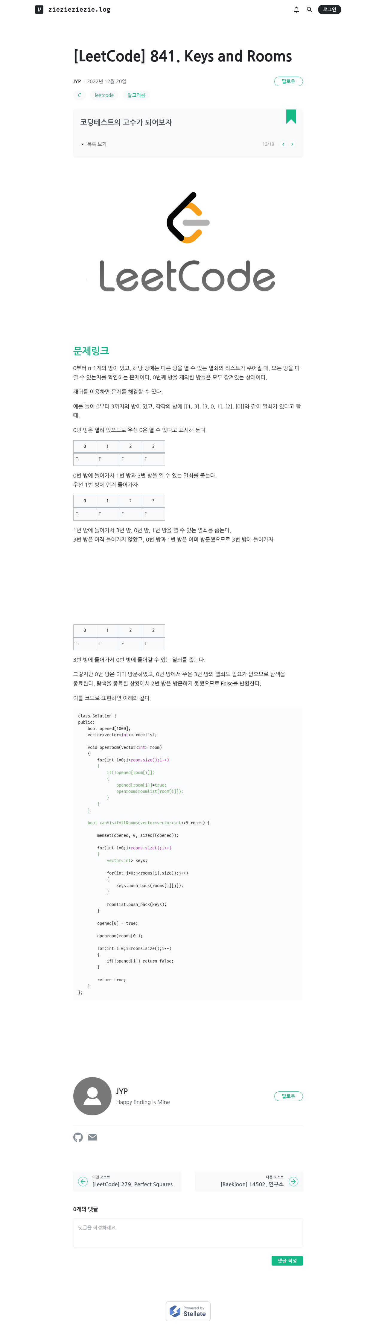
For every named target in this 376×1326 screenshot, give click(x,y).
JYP (77, 81)
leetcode (104, 95)
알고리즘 (136, 95)
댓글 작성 (287, 1261)
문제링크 (91, 351)
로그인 (329, 9)
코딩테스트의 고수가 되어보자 (126, 122)
